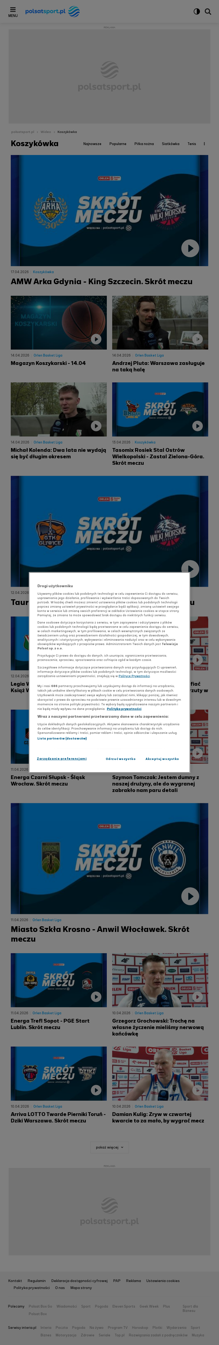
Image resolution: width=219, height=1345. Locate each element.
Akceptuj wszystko (162, 759)
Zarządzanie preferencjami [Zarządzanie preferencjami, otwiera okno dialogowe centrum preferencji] (62, 758)
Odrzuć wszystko (121, 759)
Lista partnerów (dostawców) (62, 738)
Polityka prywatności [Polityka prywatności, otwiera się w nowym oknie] (124, 709)
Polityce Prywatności (134, 676)
